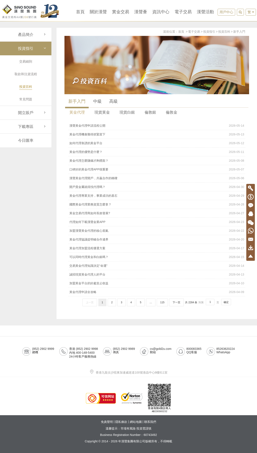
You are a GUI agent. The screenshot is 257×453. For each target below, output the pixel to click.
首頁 (80, 11)
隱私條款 (121, 422)
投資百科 (224, 31)
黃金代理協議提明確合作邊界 (156, 239)
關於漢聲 (98, 11)
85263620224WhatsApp (225, 350)
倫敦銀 (150, 112)
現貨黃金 (102, 112)
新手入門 (239, 31)
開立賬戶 (32, 113)
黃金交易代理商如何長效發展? (156, 213)
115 (162, 302)
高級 (113, 101)
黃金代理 (77, 112)
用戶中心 (226, 12)
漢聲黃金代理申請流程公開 (156, 125)
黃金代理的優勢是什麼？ (156, 152)
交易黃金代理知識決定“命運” (156, 265)
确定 (226, 302)
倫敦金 (171, 112)
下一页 (176, 302)
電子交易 (183, 11)
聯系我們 (150, 422)
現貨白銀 (127, 112)
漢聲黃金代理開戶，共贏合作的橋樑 (156, 178)
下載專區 (32, 127)
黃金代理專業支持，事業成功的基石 (156, 195)
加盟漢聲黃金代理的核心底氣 (156, 230)
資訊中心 (160, 11)
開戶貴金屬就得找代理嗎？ (156, 187)
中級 (97, 101)
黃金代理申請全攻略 (156, 292)
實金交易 (120, 11)
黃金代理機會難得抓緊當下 (156, 134)
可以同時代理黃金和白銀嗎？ (156, 257)
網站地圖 (136, 422)
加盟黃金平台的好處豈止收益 (156, 283)
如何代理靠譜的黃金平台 (156, 143)
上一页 (90, 302)
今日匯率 (25, 140)
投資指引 (32, 48)
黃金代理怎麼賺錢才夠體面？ (156, 160)
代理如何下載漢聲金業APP (156, 222)
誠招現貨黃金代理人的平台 (156, 274)
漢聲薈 (140, 11)
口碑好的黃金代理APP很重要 (156, 169)
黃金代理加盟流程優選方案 (156, 248)
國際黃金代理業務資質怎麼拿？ (156, 204)
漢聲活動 (205, 11)
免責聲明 (107, 422)
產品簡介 (32, 34)
